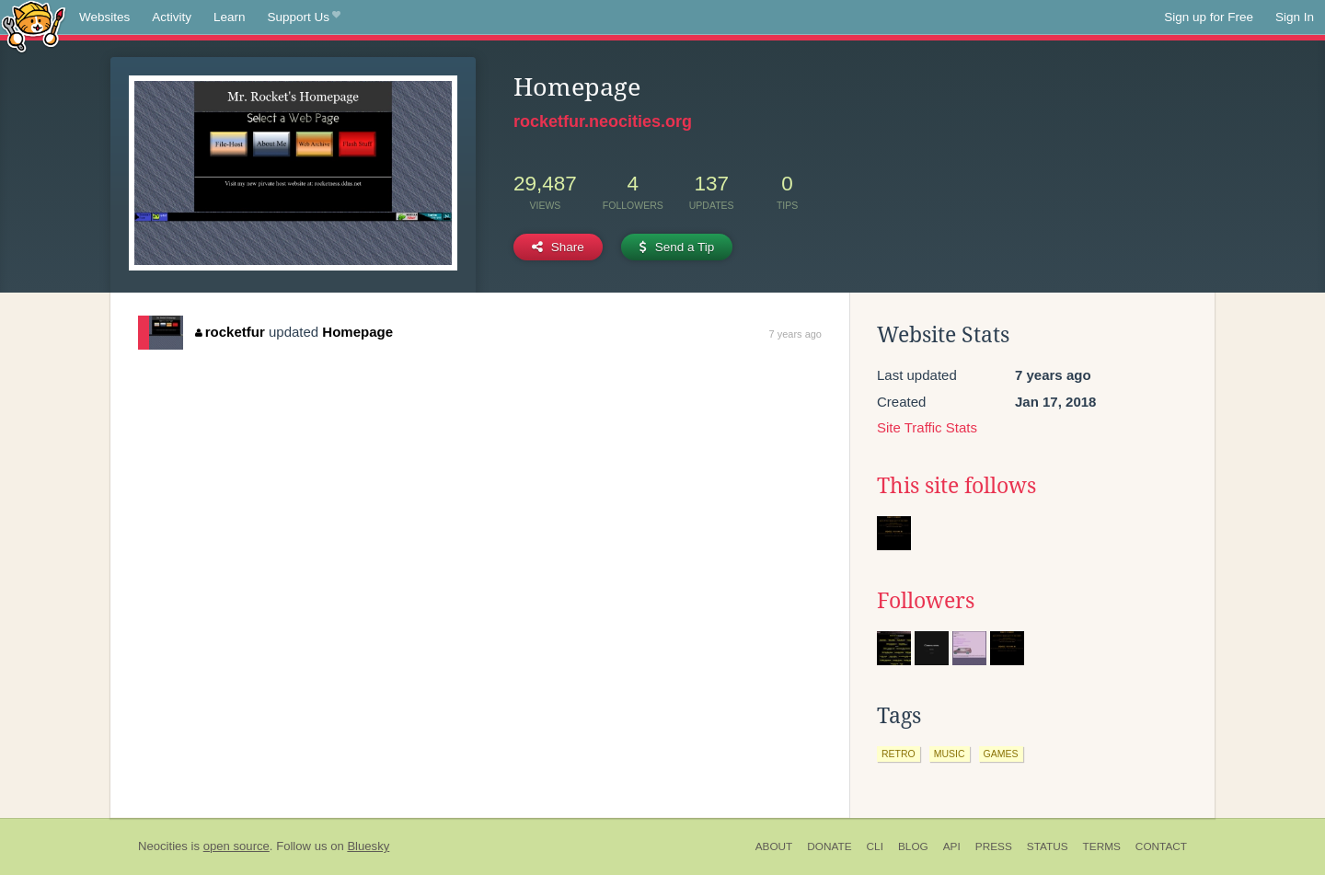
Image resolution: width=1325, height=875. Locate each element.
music (949, 753)
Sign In (1294, 17)
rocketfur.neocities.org (602, 121)
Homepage (357, 332)
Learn (229, 17)
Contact (1161, 846)
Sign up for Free (1208, 17)
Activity (171, 17)
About (774, 846)
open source (236, 846)
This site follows (956, 486)
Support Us (304, 17)
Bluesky (368, 846)
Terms (1102, 846)
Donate (829, 846)
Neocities (163, 846)
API (952, 846)
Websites (104, 17)
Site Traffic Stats (927, 427)
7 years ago (795, 334)
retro (898, 753)
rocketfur (230, 332)
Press (993, 846)
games (1001, 753)
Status (1047, 846)
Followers (925, 601)
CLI (875, 846)
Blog (913, 846)
